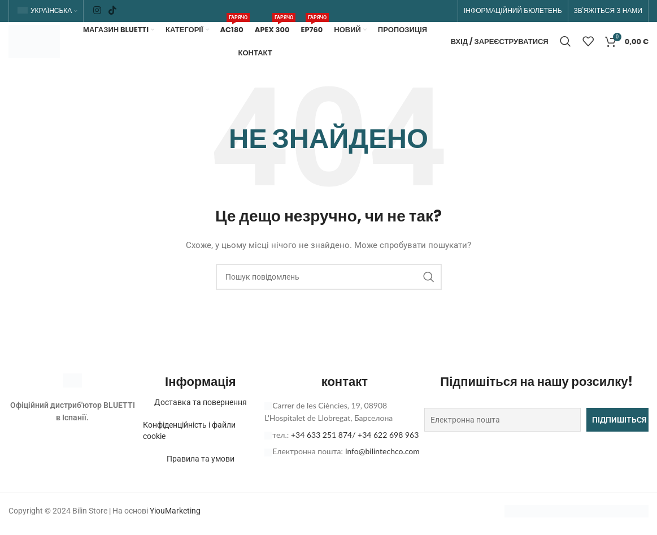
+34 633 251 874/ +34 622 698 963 (355, 457)
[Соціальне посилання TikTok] (112, 11)
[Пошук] (565, 53)
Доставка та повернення (200, 424)
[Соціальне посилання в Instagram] (97, 11)
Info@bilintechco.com (382, 473)
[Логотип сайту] (49, 52)
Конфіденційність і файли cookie (194, 452)
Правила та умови (200, 480)
